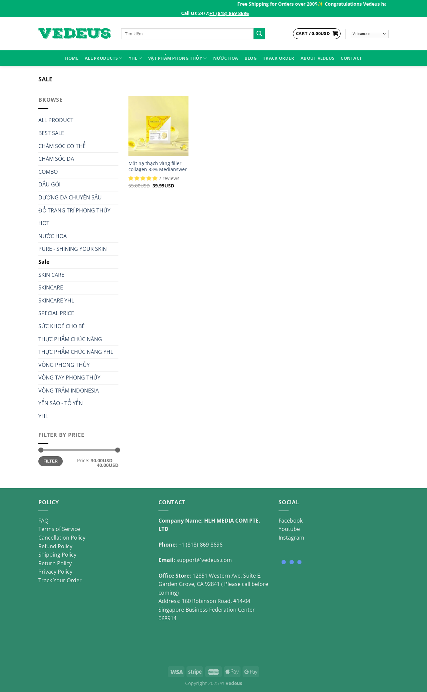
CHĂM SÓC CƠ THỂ (62, 146)
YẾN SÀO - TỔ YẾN (60, 403)
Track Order (278, 58)
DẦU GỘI (49, 184)
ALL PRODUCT (55, 120)
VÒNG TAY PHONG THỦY (69, 377)
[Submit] (259, 33)
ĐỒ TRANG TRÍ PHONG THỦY (74, 210)
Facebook (291, 520)
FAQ (43, 520)
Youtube (289, 529)
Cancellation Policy (61, 537)
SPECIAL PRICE (56, 313)
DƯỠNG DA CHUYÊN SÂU (70, 197)
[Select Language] (369, 34)
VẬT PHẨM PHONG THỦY (177, 58)
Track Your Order (60, 580)
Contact (351, 58)
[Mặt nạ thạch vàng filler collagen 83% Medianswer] (158, 126)
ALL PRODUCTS (103, 58)
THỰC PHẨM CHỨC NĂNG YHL (75, 352)
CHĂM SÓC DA (56, 158)
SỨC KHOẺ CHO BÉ (61, 326)
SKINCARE (50, 287)
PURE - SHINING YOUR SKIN (72, 248)
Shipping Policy (57, 554)
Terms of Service (59, 529)
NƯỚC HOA (225, 58)
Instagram (291, 537)
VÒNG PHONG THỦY (64, 365)
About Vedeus (317, 58)
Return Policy (55, 563)
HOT (43, 223)
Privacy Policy (55, 571)
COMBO (48, 171)
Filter (50, 461)
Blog (251, 58)
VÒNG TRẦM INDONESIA (68, 390)
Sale (43, 261)
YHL (135, 58)
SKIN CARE (51, 274)
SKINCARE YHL (56, 300)
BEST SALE (51, 133)
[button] (143, 178)
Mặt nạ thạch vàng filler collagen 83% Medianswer (157, 166)
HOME (71, 58)
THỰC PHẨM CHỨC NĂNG (70, 339)
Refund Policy (55, 546)
